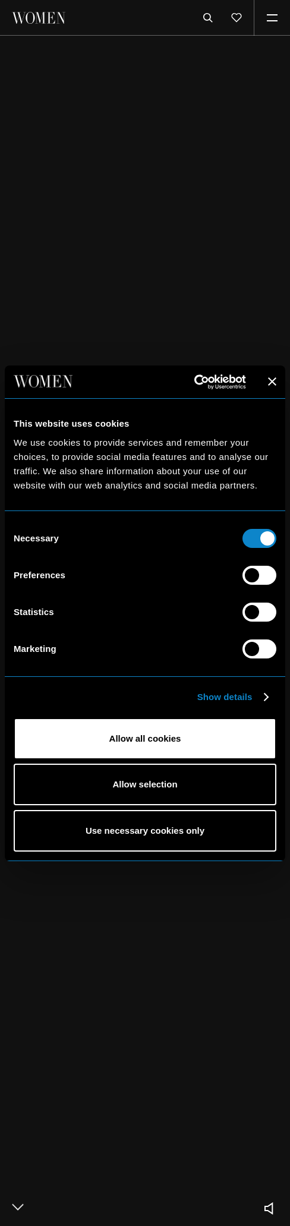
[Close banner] (272, 381)
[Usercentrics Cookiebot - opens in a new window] (194, 382)
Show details (225, 697)
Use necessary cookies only (145, 830)
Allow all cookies (145, 738)
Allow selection (144, 784)
